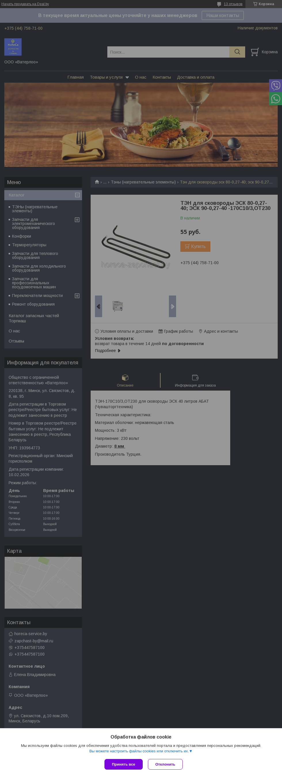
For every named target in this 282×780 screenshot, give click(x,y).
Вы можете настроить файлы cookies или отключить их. (139, 751)
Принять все (123, 764)
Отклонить (166, 764)
